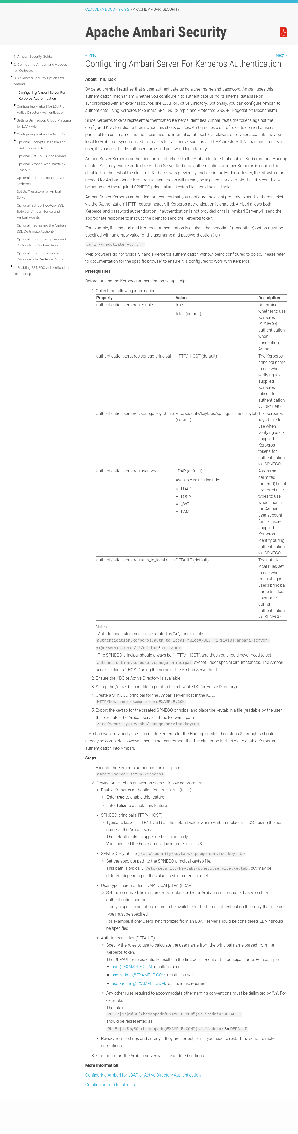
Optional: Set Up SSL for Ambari (41, 156)
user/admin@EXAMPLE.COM (139, 975)
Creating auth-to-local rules (110, 1084)
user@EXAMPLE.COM (132, 966)
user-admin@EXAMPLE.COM (138, 983)
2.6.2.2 (123, 9)
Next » (281, 55)
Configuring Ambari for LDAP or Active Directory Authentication (143, 1075)
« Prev (91, 55)
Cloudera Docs (100, 9)
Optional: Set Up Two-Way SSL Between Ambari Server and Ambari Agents (40, 211)
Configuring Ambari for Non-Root (42, 134)
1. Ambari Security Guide (33, 56)
